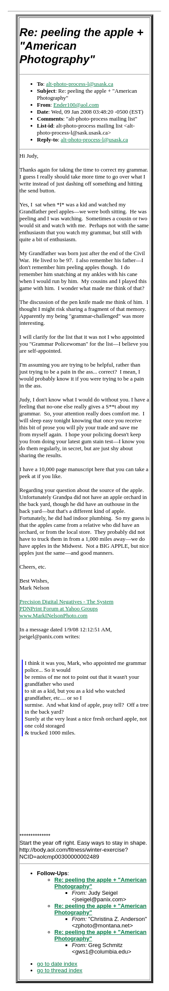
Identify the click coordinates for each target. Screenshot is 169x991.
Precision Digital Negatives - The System (67, 601)
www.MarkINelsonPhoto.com (54, 615)
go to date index (57, 964)
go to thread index (60, 970)
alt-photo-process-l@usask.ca (79, 84)
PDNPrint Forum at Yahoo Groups (59, 608)
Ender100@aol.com (76, 104)
